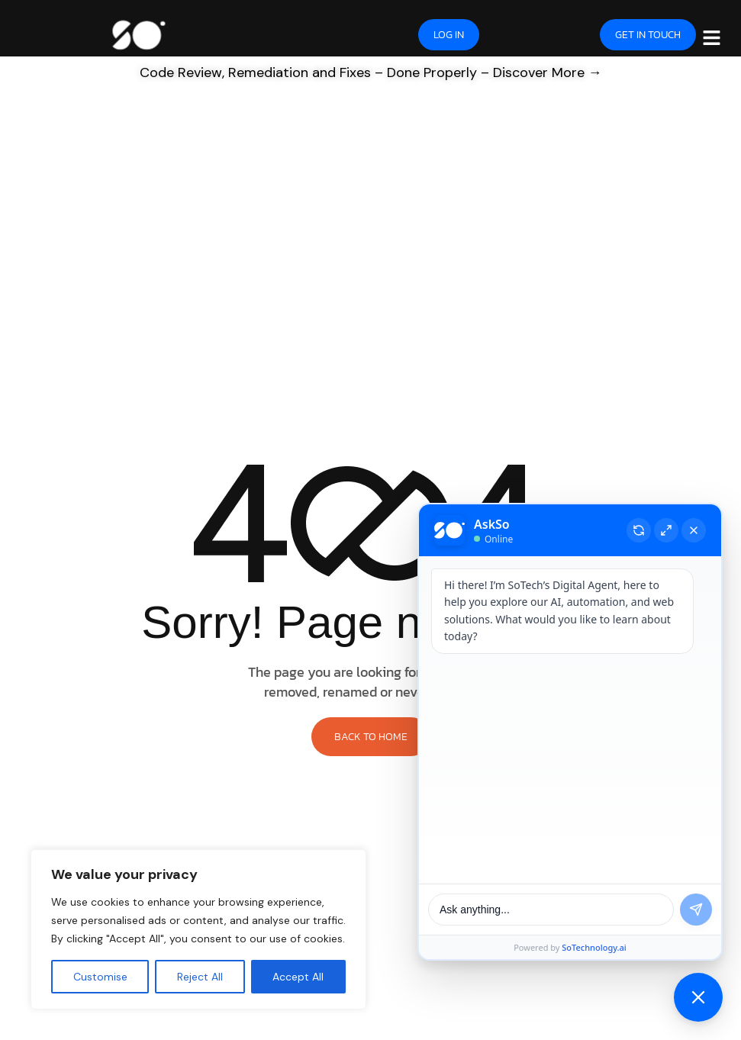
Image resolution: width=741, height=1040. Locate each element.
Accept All (298, 977)
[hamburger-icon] (711, 37)
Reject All (200, 977)
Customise (100, 977)
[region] (198, 929)
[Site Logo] (138, 33)
